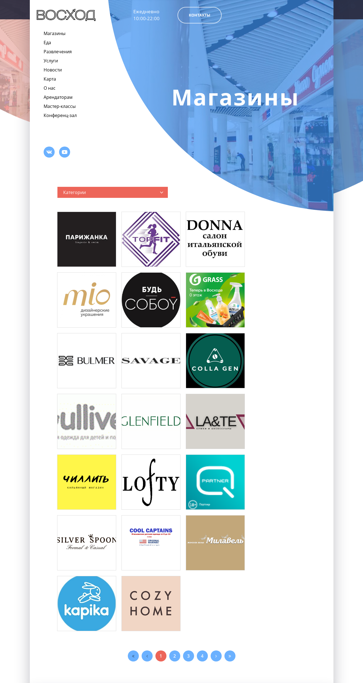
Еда (47, 42)
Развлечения (58, 52)
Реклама (293, 611)
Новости (53, 70)
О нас (49, 88)
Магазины (54, 33)
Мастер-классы (60, 106)
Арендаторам (58, 97)
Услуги (51, 61)
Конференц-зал (60, 115)
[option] (220, 105)
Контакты (199, 15)
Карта (50, 79)
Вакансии (294, 599)
